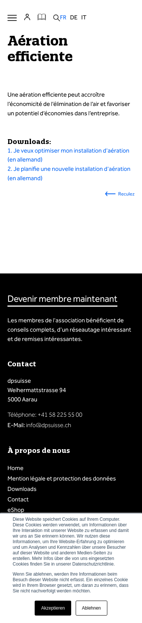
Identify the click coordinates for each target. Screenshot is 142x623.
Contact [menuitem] (18, 499)
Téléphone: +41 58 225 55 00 (44, 414)
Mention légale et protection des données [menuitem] (61, 478)
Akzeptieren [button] (52, 608)
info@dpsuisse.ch (48, 425)
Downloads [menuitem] (22, 488)
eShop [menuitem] (15, 509)
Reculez (126, 194)
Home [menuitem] (15, 468)
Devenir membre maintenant (62, 299)
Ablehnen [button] (91, 608)
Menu (12, 18)
